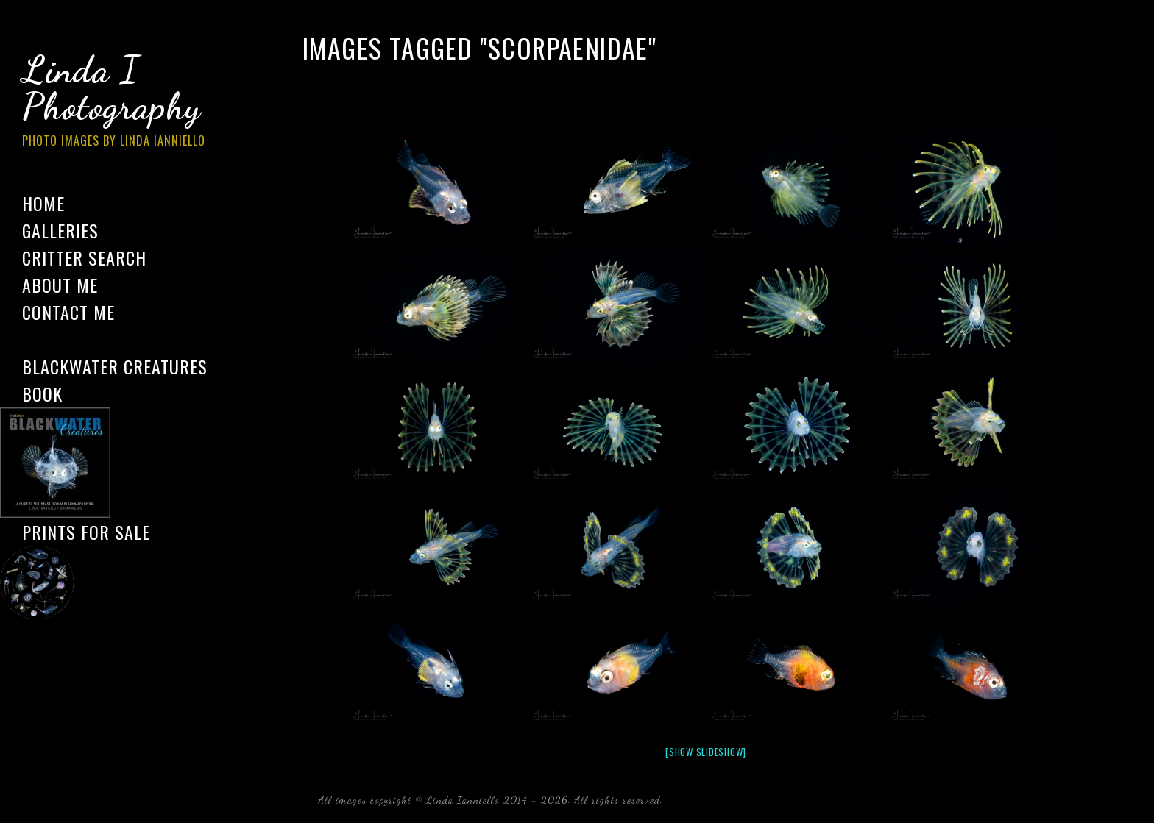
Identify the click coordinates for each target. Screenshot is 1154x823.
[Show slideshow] (705, 751)
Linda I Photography (125, 102)
